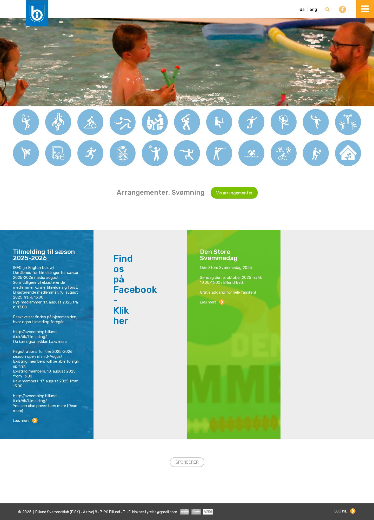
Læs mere (21, 420)
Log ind (341, 511)
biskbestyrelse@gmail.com (154, 512)
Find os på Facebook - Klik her (135, 289)
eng (313, 9)
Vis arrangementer (234, 193)
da (302, 9)
